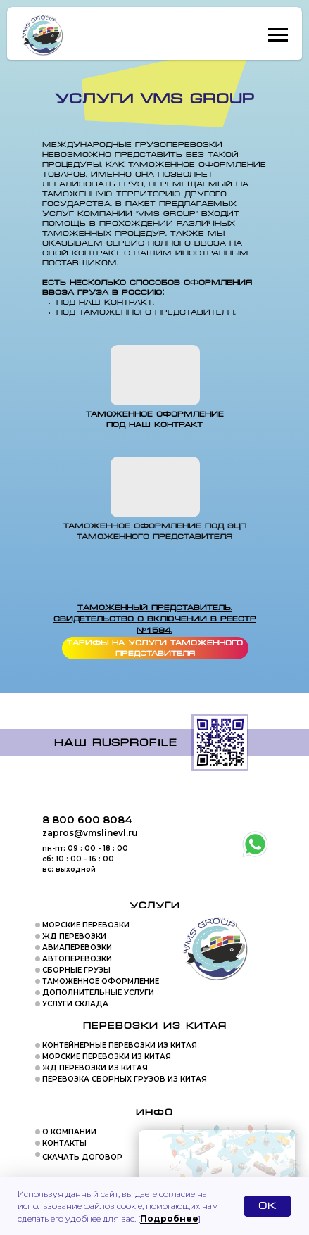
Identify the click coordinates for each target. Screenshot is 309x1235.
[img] (155, 487)
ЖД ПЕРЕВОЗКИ (74, 936)
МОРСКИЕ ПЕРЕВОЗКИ (86, 925)
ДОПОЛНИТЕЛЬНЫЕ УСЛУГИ (98, 992)
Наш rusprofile (115, 742)
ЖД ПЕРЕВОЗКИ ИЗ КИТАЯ (95, 1067)
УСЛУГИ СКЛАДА (75, 1003)
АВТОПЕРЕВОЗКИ (77, 958)
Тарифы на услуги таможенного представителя (155, 648)
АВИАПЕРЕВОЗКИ (77, 947)
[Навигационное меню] (278, 35)
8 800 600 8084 (87, 819)
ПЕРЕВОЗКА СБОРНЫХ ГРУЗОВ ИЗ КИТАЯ (124, 1079)
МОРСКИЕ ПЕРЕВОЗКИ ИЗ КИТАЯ (106, 1056)
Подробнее (169, 1218)
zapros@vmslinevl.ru (90, 833)
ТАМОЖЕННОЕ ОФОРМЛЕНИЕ (100, 981)
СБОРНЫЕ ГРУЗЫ (76, 970)
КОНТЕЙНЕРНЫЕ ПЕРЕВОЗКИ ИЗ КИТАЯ (119, 1045)
